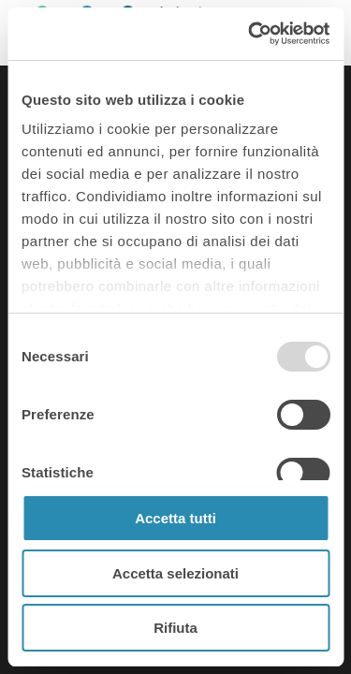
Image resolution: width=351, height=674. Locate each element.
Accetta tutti (175, 518)
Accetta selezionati (175, 573)
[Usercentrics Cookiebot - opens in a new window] (249, 34)
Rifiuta (175, 628)
